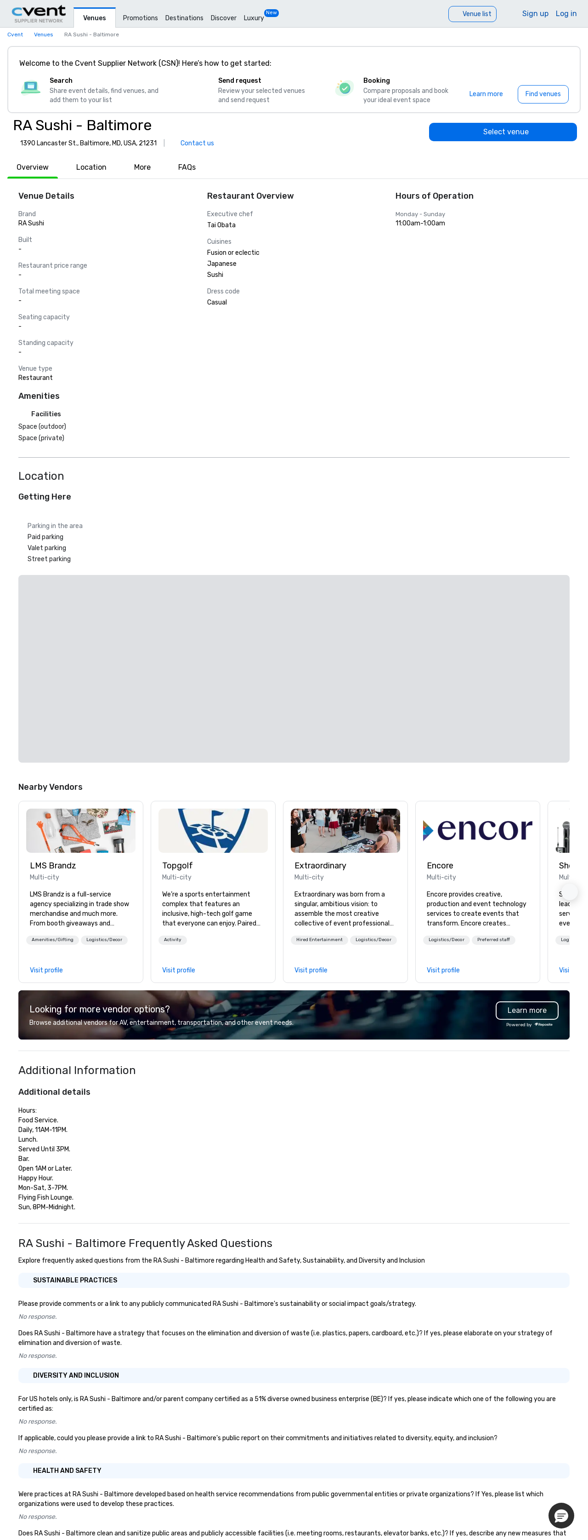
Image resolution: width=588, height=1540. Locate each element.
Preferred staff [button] (493, 939)
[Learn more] (486, 94)
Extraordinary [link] (320, 866)
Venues (94, 18)
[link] (81, 831)
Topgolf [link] (177, 866)
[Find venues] (543, 94)
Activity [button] (172, 939)
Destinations (184, 18)
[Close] (559, 63)
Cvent (15, 34)
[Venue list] (472, 14)
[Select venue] (503, 132)
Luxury (254, 18)
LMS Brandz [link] (53, 866)
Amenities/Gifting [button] (53, 939)
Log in (566, 13)
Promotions (140, 18)
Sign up (535, 13)
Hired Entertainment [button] (319, 939)
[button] (52, 940)
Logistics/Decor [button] (104, 939)
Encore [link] (440, 866)
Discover (224, 18)
